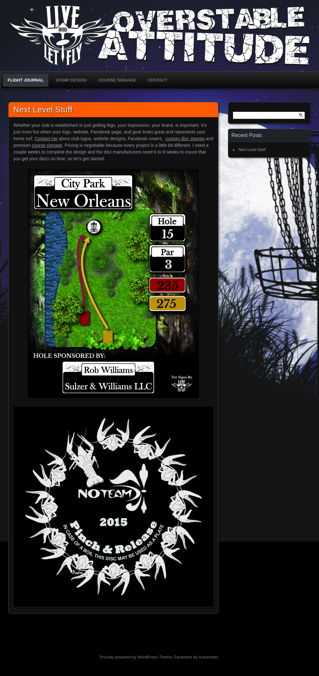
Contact (157, 80)
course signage (47, 145)
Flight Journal (26, 80)
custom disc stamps (185, 138)
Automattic (208, 657)
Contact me (46, 138)
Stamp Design (70, 80)
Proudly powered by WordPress (129, 657)
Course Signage (117, 80)
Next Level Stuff (43, 109)
